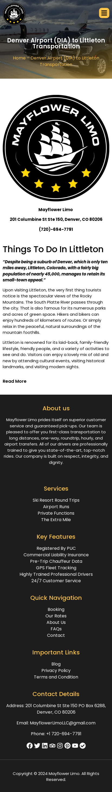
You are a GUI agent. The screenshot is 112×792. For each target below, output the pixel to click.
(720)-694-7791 (56, 229)
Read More (15, 381)
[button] (56, 381)
